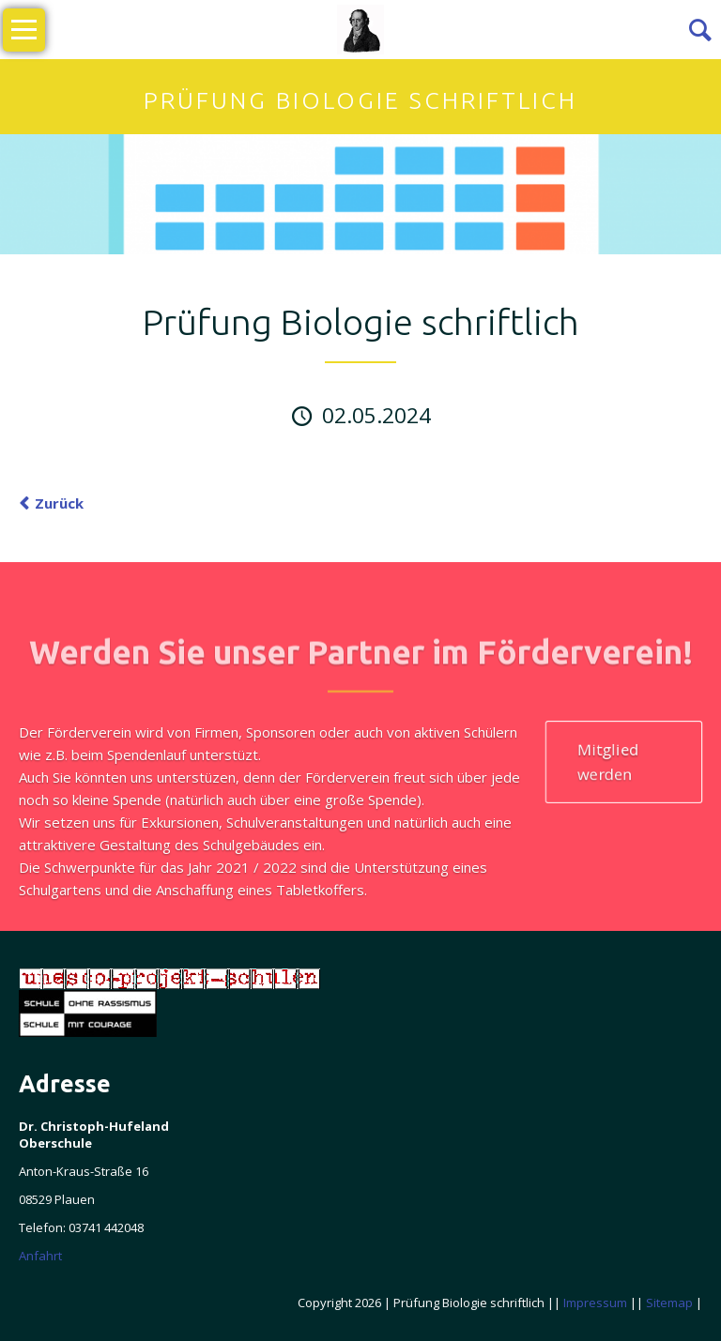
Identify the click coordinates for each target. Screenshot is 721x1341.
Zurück (59, 503)
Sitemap (669, 1302)
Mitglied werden (607, 761)
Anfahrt (40, 1255)
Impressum (595, 1302)
